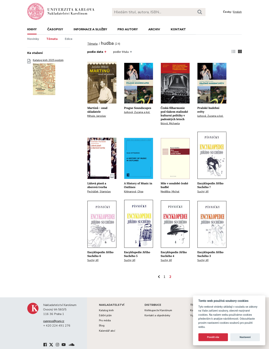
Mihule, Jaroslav (96, 116)
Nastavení (245, 337)
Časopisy (55, 29)
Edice (68, 39)
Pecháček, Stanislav (99, 191)
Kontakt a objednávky (157, 315)
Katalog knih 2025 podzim (48, 78)
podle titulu (122, 52)
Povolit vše (213, 337)
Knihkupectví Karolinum (158, 310)
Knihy (32, 29)
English (237, 12)
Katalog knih (106, 310)
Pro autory (128, 29)
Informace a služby (90, 29)
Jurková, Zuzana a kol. (137, 112)
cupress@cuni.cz (53, 321)
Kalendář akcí (107, 331)
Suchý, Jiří (202, 191)
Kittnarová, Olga (133, 191)
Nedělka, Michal (170, 191)
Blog (101, 325)
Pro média (105, 320)
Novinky (33, 39)
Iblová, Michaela (170, 123)
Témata (52, 39)
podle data (96, 52)
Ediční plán (105, 315)
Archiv (154, 29)
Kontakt (178, 29)
